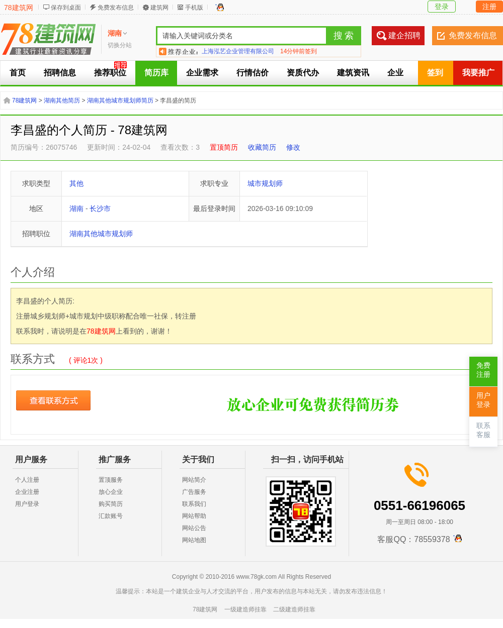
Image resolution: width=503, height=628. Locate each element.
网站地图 (194, 540)
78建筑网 (18, 8)
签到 (435, 72)
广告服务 (194, 491)
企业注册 (27, 491)
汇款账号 (111, 515)
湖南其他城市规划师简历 (120, 100)
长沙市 (100, 208)
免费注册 (483, 370)
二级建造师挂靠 (294, 609)
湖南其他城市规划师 (101, 234)
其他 (76, 183)
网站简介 (194, 479)
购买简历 (111, 503)
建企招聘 (404, 35)
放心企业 (111, 491)
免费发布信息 (116, 7)
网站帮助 (194, 515)
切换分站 (120, 45)
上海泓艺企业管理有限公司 (238, 51)
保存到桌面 (66, 7)
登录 (442, 7)
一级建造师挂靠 (245, 609)
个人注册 (27, 479)
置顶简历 (224, 147)
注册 (489, 7)
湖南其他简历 (62, 100)
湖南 (76, 208)
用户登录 (27, 503)
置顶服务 (111, 479)
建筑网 (159, 7)
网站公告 (194, 528)
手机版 (194, 7)
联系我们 (194, 503)
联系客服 (483, 430)
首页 (18, 72)
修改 (293, 147)
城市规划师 (265, 183)
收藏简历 (262, 147)
